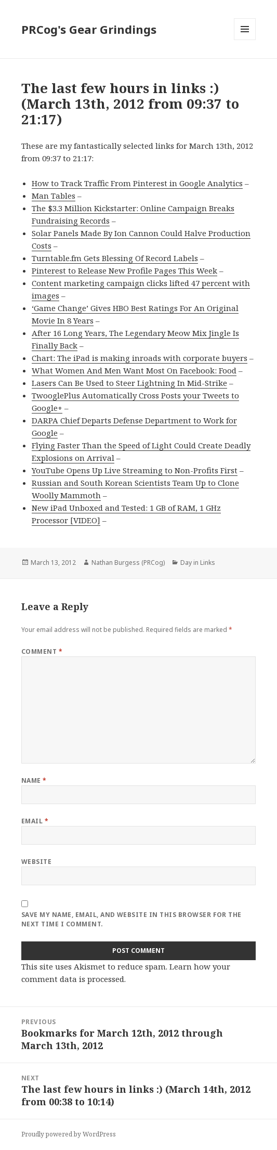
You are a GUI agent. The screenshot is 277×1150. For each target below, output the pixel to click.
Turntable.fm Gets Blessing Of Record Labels (115, 258)
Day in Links (197, 562)
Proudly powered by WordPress (68, 1134)
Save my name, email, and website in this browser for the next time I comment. (131, 919)
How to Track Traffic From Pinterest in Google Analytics (137, 183)
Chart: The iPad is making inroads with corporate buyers (139, 358)
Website (36, 861)
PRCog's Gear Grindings (88, 29)
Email (34, 821)
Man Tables (53, 195)
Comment (41, 651)
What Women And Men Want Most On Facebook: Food (134, 370)
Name (34, 780)
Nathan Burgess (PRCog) (128, 562)
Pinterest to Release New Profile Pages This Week (124, 270)
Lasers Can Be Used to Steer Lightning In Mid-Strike (129, 383)
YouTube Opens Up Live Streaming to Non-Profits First (135, 470)
